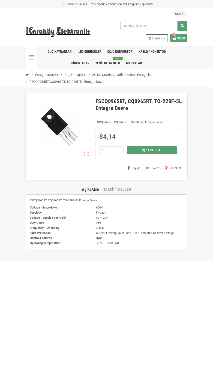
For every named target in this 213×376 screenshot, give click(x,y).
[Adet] (111, 150)
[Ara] (153, 26)
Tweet (152, 168)
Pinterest (173, 168)
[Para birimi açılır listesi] (180, 13)
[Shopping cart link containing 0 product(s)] (178, 38)
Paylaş (134, 168)
